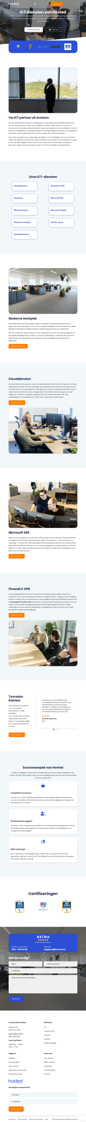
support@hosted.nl (16, 1034)
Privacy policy (22, 1119)
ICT (45, 1027)
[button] (53, 729)
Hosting (47, 1039)
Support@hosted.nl (54, 949)
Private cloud (57, 222)
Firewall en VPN (57, 186)
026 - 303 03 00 (19, 949)
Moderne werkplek (22, 222)
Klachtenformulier (15, 1074)
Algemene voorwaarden (18, 1070)
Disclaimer (12, 1119)
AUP (46, 1119)
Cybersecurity (49, 1031)
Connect (47, 1035)
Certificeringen (49, 1070)
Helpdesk (12, 1058)
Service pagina (14, 1062)
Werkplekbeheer (21, 234)
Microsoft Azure (21, 210)
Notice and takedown (36, 1119)
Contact (47, 1074)
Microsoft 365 (57, 198)
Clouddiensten (20, 186)
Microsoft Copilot (58, 210)
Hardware (18, 198)
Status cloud (13, 1066)
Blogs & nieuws (49, 1062)
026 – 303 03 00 (14, 1036)
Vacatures (48, 1066)
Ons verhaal (48, 1058)
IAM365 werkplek (50, 1043)
